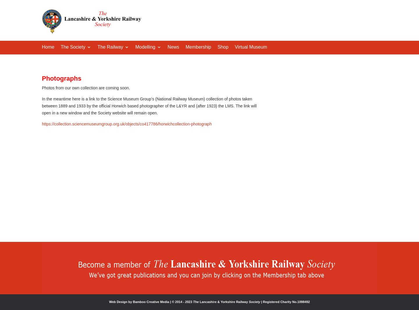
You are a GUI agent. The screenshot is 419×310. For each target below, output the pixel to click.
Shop (223, 47)
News (173, 47)
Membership (198, 47)
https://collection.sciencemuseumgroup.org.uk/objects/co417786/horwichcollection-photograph (127, 124)
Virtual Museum (251, 47)
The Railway (110, 47)
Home (48, 47)
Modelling (145, 47)
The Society (73, 47)
